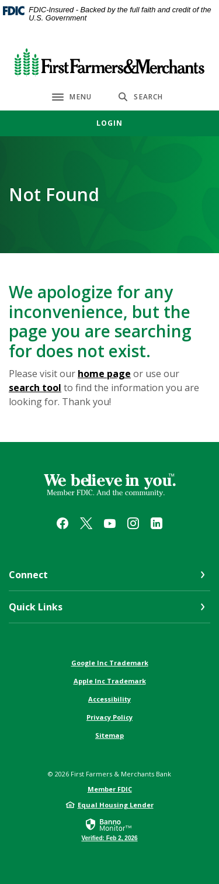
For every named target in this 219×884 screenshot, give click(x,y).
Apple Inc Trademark (110, 680)
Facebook (62, 523)
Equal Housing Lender (116, 804)
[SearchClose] (140, 97)
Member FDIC (110, 789)
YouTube (110, 523)
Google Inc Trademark (109, 662)
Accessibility (109, 699)
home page (104, 373)
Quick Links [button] (35, 606)
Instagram (133, 523)
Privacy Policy (109, 717)
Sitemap (109, 735)
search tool (35, 387)
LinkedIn (156, 523)
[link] (109, 829)
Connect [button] (28, 574)
